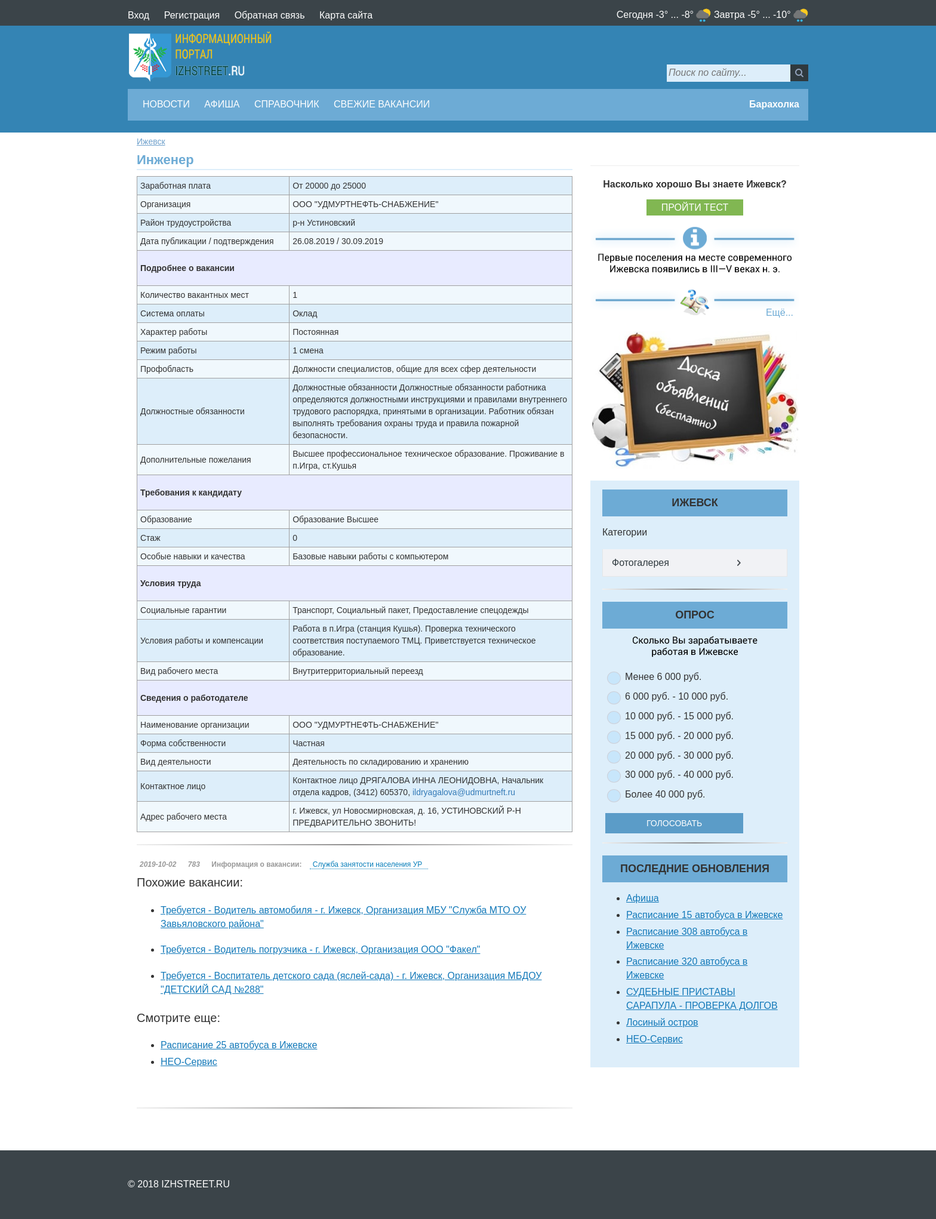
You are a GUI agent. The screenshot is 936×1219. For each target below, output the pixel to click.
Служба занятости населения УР (367, 864)
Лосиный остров (662, 1022)
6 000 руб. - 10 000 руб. (676, 696)
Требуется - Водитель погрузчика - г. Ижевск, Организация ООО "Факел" (320, 949)
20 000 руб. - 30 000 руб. (679, 755)
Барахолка (774, 104)
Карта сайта (345, 15)
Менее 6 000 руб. (663, 677)
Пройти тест (695, 207)
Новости (166, 104)
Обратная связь (270, 15)
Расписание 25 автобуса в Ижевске (239, 1045)
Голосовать (682, 823)
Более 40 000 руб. (665, 794)
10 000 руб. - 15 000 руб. (679, 716)
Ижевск (151, 141)
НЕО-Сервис (189, 1062)
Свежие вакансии (382, 104)
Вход (138, 15)
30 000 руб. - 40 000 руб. (679, 774)
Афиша (221, 104)
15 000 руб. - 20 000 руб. (679, 736)
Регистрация (192, 15)
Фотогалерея (640, 563)
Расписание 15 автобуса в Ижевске (704, 915)
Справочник (286, 104)
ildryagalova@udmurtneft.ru (463, 792)
